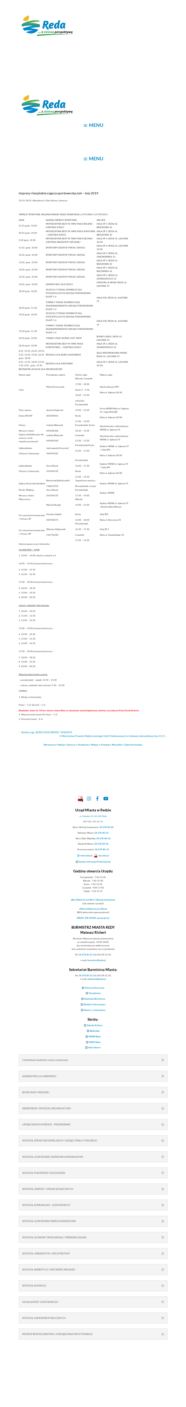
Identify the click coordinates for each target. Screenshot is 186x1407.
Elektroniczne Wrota (93, 908)
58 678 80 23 (85, 954)
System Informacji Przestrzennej (95, 861)
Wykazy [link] (94, 744)
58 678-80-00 (106, 827)
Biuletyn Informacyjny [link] (94, 1004)
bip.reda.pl (103, 855)
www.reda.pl (86, 855)
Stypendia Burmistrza (94, 998)
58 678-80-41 (101, 832)
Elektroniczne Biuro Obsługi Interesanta (93, 899)
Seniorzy (63, 200)
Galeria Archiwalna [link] (133, 744)
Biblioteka (95, 1031)
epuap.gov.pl (103, 918)
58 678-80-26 (103, 838)
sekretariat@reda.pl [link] (96, 979)
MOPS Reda (94, 1042)
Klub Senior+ (94, 1047)
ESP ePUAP (90, 918)
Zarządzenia (95, 993)
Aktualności (38, 200)
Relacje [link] (61, 744)
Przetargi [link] (105, 744)
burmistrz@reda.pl (97, 960)
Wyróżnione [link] (50, 744)
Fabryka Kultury (95, 1025)
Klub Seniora (51, 200)
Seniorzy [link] (71, 744)
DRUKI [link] (80, 918)
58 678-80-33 (102, 849)
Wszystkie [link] (117, 744)
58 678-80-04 (101, 843)
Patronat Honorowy (94, 987)
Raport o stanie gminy (94, 1010)
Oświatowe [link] (83, 744)
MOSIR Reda (95, 1036)
